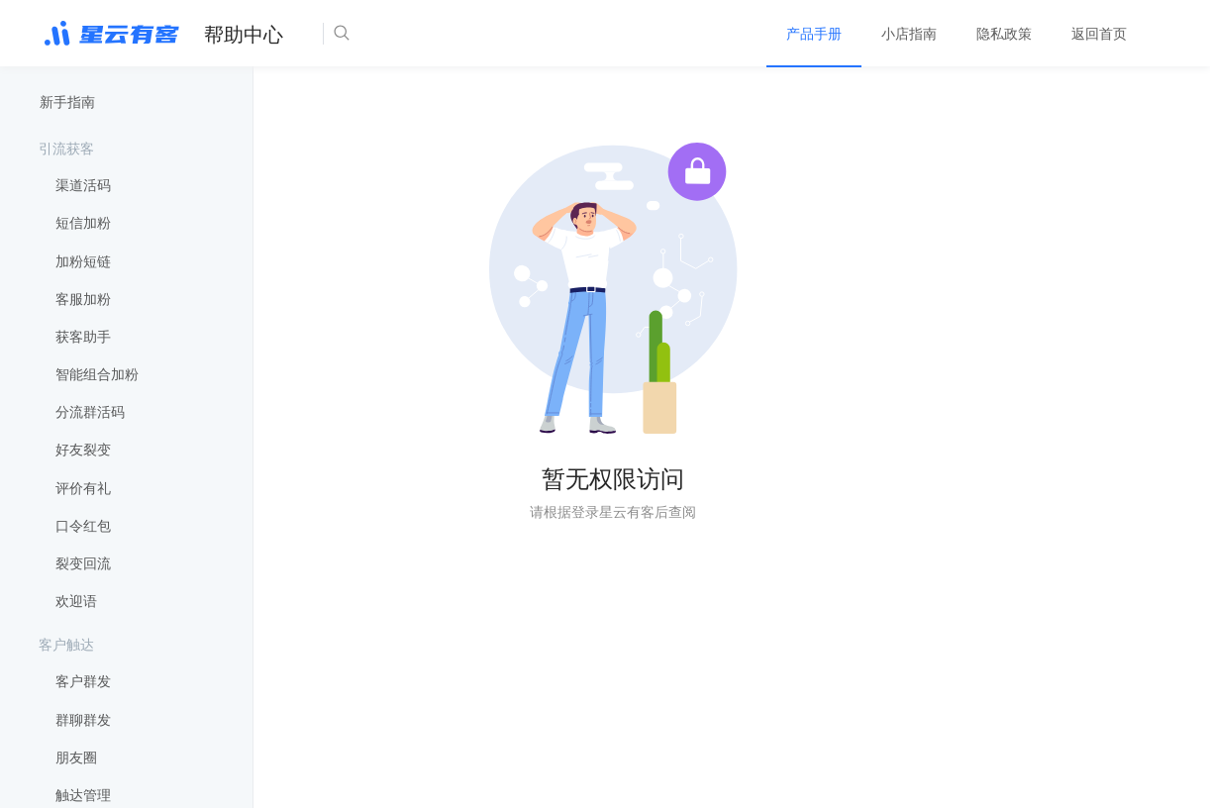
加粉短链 (83, 261)
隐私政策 (1004, 34)
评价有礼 (83, 488)
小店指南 (909, 34)
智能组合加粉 (97, 374)
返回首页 (1099, 34)
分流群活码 (90, 412)
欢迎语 (76, 601)
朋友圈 (76, 757)
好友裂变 (83, 449)
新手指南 (67, 102)
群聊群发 (83, 720)
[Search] (402, 34)
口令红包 (83, 526)
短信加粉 (83, 223)
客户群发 (83, 681)
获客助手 (83, 337)
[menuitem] (813, 33)
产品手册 (814, 34)
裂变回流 (83, 563)
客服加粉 (83, 299)
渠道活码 (83, 185)
